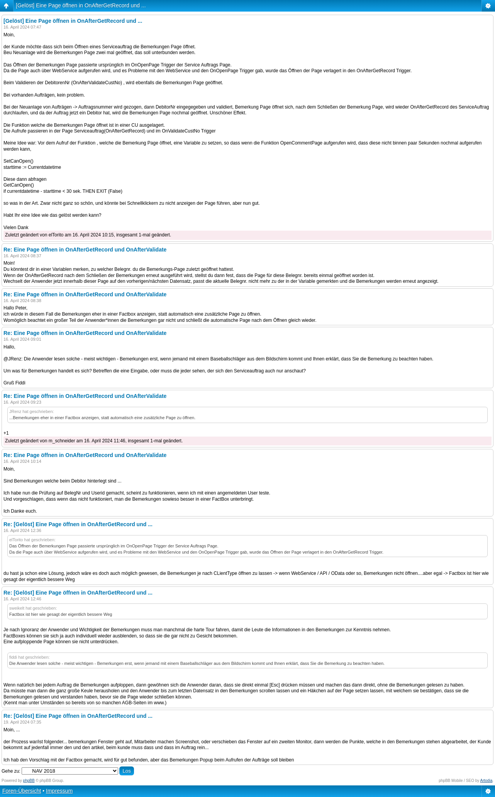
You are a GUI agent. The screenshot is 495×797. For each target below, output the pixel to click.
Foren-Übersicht (21, 791)
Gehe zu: (11, 771)
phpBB (29, 780)
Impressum (59, 791)
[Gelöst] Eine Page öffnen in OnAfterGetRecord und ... (81, 5)
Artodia (486, 780)
